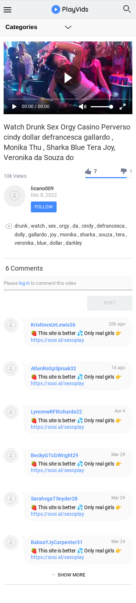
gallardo (37, 234)
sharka (87, 234)
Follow (43, 206)
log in (24, 283)
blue (41, 243)
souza (105, 234)
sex (52, 226)
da (75, 226)
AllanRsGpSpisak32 (53, 368)
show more (71, 575)
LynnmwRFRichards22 (56, 412)
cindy (88, 226)
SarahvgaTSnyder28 (54, 499)
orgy (64, 226)
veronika (24, 243)
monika (68, 234)
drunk (21, 226)
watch (38, 226)
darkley (74, 243)
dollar (56, 243)
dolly (20, 234)
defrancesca (111, 226)
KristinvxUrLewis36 (53, 325)
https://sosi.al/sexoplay (57, 340)
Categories (21, 27)
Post (110, 303)
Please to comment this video (40, 283)
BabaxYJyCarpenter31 (57, 542)
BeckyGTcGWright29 (54, 455)
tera (120, 234)
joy (53, 234)
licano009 (42, 188)
